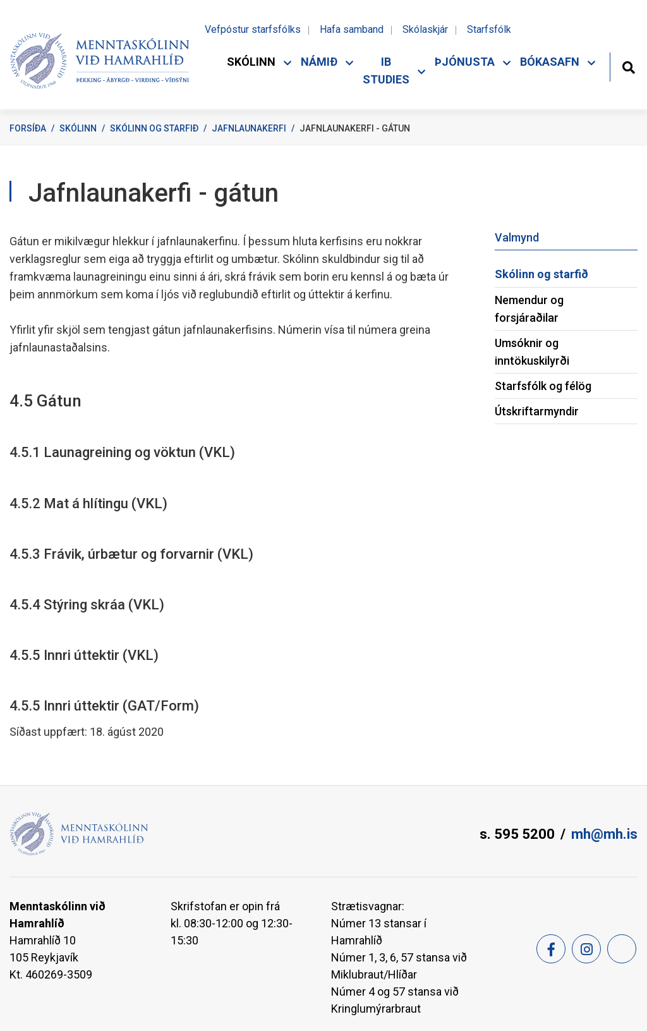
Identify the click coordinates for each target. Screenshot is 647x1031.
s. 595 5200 (517, 834)
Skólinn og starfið (154, 128)
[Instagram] (586, 948)
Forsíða (27, 128)
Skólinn (78, 128)
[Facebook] (550, 948)
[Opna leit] (628, 66)
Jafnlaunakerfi (249, 128)
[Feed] (621, 948)
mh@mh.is (604, 834)
